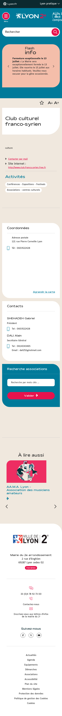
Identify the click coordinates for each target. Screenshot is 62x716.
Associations (31, 674)
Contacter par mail (18, 159)
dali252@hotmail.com (30, 350)
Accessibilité (31, 679)
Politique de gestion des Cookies (31, 699)
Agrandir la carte (44, 292)
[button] (41, 103)
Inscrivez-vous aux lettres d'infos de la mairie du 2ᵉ (31, 615)
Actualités (31, 655)
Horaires (31, 568)
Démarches (31, 670)
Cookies (31, 703)
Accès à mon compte (56, 16)
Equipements (31, 665)
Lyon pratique (50, 3)
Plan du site (31, 684)
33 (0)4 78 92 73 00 (31, 594)
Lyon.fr (12, 4)
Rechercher (12, 32)
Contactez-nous (31, 604)
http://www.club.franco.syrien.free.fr (27, 168)
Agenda (31, 660)
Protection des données (31, 694)
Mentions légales (31, 689)
